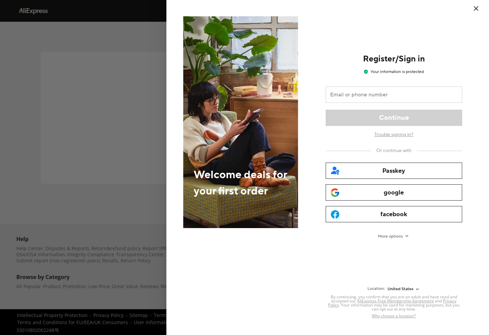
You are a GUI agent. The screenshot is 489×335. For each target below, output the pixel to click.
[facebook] (394, 214)
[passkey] (394, 171)
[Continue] (394, 118)
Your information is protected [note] (394, 71)
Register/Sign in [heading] (394, 59)
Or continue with (394, 151)
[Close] (480, 8)
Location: (376, 288)
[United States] (403, 289)
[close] (476, 8)
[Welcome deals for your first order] (232, 167)
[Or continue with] (394, 150)
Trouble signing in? (393, 135)
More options (390, 236)
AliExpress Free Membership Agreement (395, 301)
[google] (394, 192)
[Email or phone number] (389, 94)
